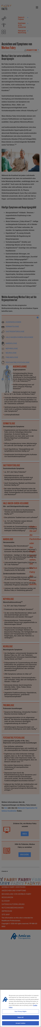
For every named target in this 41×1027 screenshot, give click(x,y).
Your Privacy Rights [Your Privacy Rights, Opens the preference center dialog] (20, 1011)
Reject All (20, 1017)
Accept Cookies (20, 1023)
